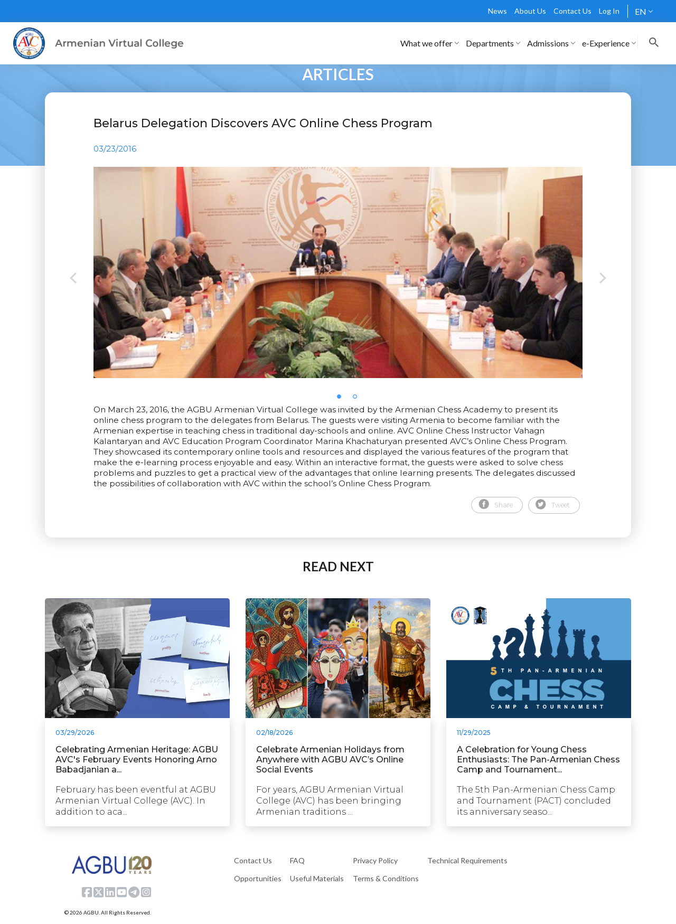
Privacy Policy (375, 860)
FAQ (297, 860)
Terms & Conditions (386, 878)
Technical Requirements (467, 860)
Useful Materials (317, 878)
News (497, 10)
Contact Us (572, 10)
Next (602, 279)
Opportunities (257, 878)
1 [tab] (342, 399)
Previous (73, 279)
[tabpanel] (338, 272)
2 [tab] (358, 399)
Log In (609, 10)
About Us (530, 10)
